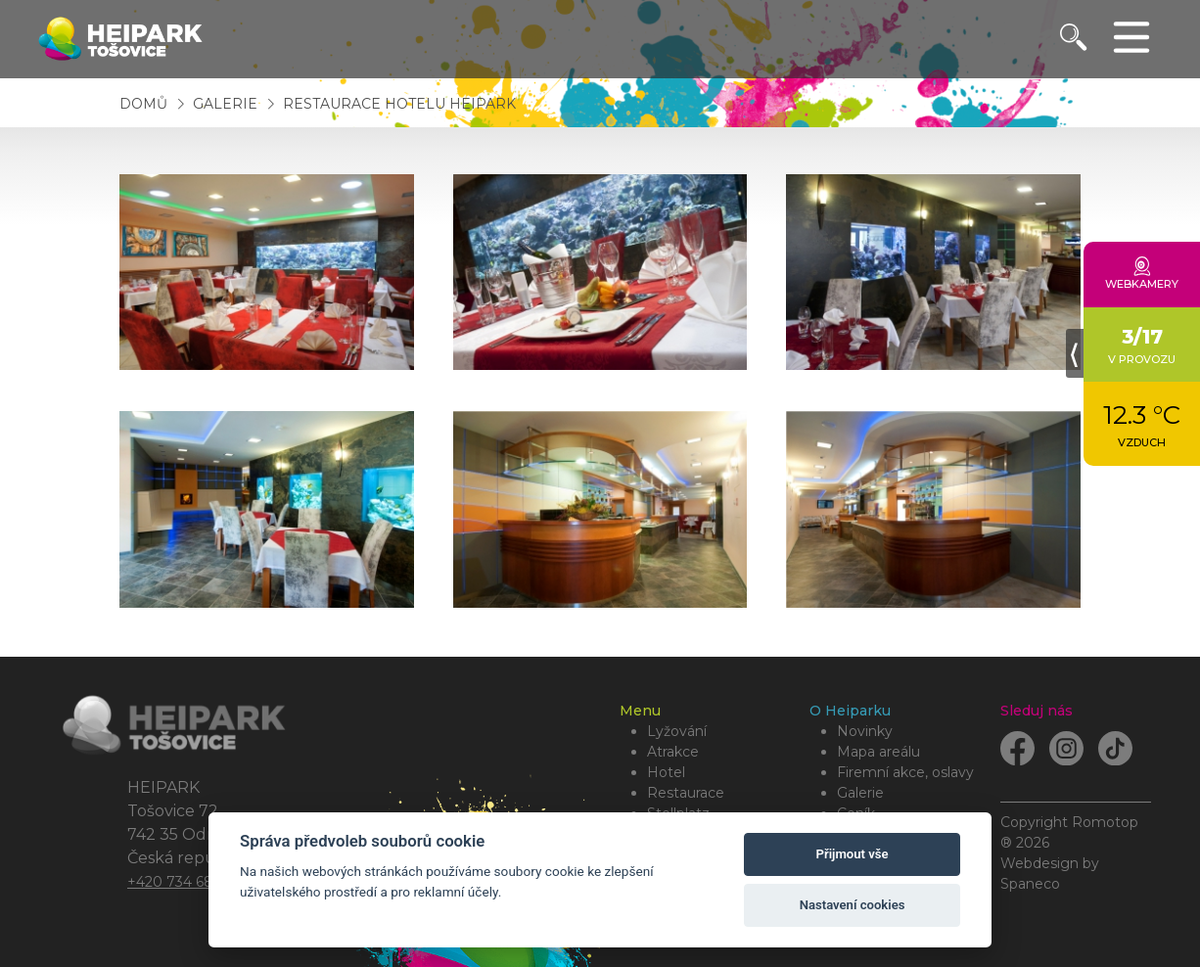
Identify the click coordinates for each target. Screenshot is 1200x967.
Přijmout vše (852, 854)
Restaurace (685, 793)
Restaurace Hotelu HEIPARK (399, 104)
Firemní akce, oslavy (905, 772)
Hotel (666, 772)
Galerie (227, 104)
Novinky (865, 731)
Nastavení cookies (852, 905)
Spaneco (1030, 884)
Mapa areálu (878, 751)
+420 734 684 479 (189, 882)
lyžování (677, 731)
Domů (143, 104)
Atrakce (673, 751)
